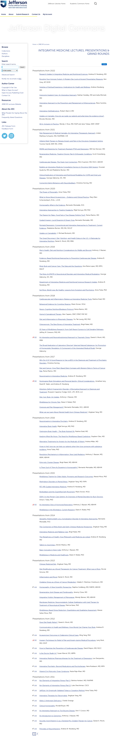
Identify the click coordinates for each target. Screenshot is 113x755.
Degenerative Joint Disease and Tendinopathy (56, 592)
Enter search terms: (9, 64)
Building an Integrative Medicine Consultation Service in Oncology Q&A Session (68, 167)
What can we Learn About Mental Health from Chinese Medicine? (63, 412)
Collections (6, 51)
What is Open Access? (10, 90)
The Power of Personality (48, 192)
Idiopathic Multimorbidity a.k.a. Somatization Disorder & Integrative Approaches (68, 519)
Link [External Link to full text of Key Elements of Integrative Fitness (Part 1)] (35, 680)
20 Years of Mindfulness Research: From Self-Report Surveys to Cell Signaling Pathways (71, 329)
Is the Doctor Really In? (48, 653)
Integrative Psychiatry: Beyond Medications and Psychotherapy (62, 666)
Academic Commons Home (79, 3)
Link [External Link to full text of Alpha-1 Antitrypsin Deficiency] (35, 700)
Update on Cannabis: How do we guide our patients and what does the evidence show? (71, 116)
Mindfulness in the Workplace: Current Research (57, 510)
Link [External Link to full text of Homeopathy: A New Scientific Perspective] (35, 587)
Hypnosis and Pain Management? (51, 407)
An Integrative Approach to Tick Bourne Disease (57, 711)
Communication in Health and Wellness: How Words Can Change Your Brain (67, 627)
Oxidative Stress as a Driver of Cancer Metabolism (57, 582)
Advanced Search (8, 75)
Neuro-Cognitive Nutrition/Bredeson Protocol (56, 309)
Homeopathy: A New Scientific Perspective (55, 587)
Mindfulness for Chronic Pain (49, 402)
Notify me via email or (11, 79)
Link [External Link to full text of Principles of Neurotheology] (35, 728)
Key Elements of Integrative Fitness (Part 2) (55, 685)
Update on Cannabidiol (47, 233)
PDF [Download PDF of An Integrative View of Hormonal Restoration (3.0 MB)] (35, 504)
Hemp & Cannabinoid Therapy (50, 314)
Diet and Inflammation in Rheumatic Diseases (56, 319)
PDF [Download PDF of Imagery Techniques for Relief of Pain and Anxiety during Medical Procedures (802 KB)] (35, 640)
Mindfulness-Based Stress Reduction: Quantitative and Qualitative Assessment (68, 610)
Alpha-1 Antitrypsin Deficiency (50, 701)
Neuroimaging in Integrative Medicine (53, 376)
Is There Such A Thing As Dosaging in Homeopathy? (58, 467)
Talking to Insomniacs (47, 545)
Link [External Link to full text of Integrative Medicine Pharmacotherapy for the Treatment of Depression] (35, 658)
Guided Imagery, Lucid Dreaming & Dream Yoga (56, 220)
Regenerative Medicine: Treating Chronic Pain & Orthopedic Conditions (65, 154)
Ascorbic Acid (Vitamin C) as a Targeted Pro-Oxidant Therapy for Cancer (65, 721)
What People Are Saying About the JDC (14, 114)
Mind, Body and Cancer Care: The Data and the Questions (60, 266)
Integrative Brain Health (48, 426)
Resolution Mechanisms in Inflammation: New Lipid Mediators (62, 454)
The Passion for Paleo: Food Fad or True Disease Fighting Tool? (62, 215)
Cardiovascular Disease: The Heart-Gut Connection (58, 162)
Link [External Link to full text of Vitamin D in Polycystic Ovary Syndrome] (35, 671)
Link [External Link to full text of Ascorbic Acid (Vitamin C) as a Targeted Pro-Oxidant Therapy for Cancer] (35, 720)
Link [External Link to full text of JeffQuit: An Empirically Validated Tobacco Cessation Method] (35, 690)
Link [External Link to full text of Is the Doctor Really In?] (35, 653)
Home (34, 44)
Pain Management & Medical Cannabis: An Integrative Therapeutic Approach (67, 133)
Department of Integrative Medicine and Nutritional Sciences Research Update (68, 282)
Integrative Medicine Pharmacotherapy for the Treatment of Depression (65, 658)
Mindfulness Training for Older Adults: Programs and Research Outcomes (66, 476)
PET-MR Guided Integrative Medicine (53, 487)
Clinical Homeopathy (47, 706)
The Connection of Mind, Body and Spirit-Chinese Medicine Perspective (65, 527)
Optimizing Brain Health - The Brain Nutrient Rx (56, 431)
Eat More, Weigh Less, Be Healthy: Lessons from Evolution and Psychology (66, 290)
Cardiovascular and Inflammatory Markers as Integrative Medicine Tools (65, 299)
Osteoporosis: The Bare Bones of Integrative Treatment (59, 324)
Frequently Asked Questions (12, 117)
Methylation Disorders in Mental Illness (53, 482)
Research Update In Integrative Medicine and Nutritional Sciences (63, 74)
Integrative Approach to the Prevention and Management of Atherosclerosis (67, 103)
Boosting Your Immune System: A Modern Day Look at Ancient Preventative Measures (71, 79)
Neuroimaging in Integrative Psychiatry (53, 421)
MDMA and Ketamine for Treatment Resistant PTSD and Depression (64, 149)
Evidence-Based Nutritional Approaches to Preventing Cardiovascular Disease (67, 258)
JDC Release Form (8, 126)
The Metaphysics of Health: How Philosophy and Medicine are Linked (64, 537)
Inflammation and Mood (48, 577)
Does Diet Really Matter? (48, 622)
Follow (104, 64)
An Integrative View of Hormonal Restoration (56, 505)
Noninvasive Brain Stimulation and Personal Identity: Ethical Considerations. (67, 381)
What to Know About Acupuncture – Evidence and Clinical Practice (64, 197)
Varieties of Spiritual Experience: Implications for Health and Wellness (64, 87)
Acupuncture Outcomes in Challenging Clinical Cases (59, 635)
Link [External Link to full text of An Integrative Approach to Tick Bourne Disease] (35, 710)
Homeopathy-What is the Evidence (52, 205)
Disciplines (5, 56)
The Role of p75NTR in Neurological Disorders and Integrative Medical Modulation (69, 274)
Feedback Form (7, 129)
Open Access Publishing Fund (12, 93)
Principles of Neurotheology (49, 729)
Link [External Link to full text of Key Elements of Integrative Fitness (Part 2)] (35, 685)
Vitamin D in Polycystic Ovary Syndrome (54, 671)
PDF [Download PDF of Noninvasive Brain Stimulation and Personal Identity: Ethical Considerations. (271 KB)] (35, 381)
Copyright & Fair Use (9, 87)
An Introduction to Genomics (50, 716)
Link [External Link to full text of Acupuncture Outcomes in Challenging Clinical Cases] (35, 635)
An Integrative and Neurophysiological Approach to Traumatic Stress (64, 337)
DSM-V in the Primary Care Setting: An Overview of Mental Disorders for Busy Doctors (71, 497)
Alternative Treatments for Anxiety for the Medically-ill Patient (62, 441)
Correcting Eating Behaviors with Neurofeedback (57, 183)
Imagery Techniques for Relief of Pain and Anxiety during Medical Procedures (67, 640)
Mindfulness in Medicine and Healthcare (53, 555)
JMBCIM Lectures (43, 44)
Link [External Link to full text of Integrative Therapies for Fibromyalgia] (35, 695)
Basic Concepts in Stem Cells (50, 550)
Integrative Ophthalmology (49, 111)
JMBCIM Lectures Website (11, 104)
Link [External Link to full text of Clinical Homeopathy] (35, 705)
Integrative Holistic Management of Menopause (56, 597)
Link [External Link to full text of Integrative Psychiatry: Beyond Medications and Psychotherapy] (35, 666)
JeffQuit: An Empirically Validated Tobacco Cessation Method (62, 690)
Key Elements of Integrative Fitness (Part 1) (55, 680)
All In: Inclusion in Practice (49, 124)
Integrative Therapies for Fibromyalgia (53, 695)
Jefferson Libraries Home (56, 3)
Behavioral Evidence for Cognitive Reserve (55, 304)
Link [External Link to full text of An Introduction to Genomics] (35, 715)
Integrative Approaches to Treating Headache (56, 210)
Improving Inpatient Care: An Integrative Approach (58, 95)
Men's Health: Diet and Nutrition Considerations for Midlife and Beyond (65, 250)
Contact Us (36, 14)
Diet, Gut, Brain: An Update (49, 397)
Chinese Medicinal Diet (47, 564)
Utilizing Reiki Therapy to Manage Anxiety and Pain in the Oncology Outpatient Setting (71, 141)
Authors (4, 53)
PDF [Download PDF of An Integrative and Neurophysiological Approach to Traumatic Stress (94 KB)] (35, 337)
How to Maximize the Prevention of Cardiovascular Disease (61, 648)
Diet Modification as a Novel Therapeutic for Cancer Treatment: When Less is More (69, 569)
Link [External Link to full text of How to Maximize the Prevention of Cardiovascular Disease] (35, 648)
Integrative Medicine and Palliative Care (53, 532)
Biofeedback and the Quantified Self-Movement (57, 492)
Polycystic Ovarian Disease (49, 462)
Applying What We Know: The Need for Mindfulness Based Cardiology (64, 436)
